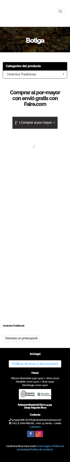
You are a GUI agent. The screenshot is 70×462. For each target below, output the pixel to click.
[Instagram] (39, 434)
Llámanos (35, 426)
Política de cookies (41, 449)
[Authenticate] (5, 455)
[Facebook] (31, 434)
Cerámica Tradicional (35, 74)
